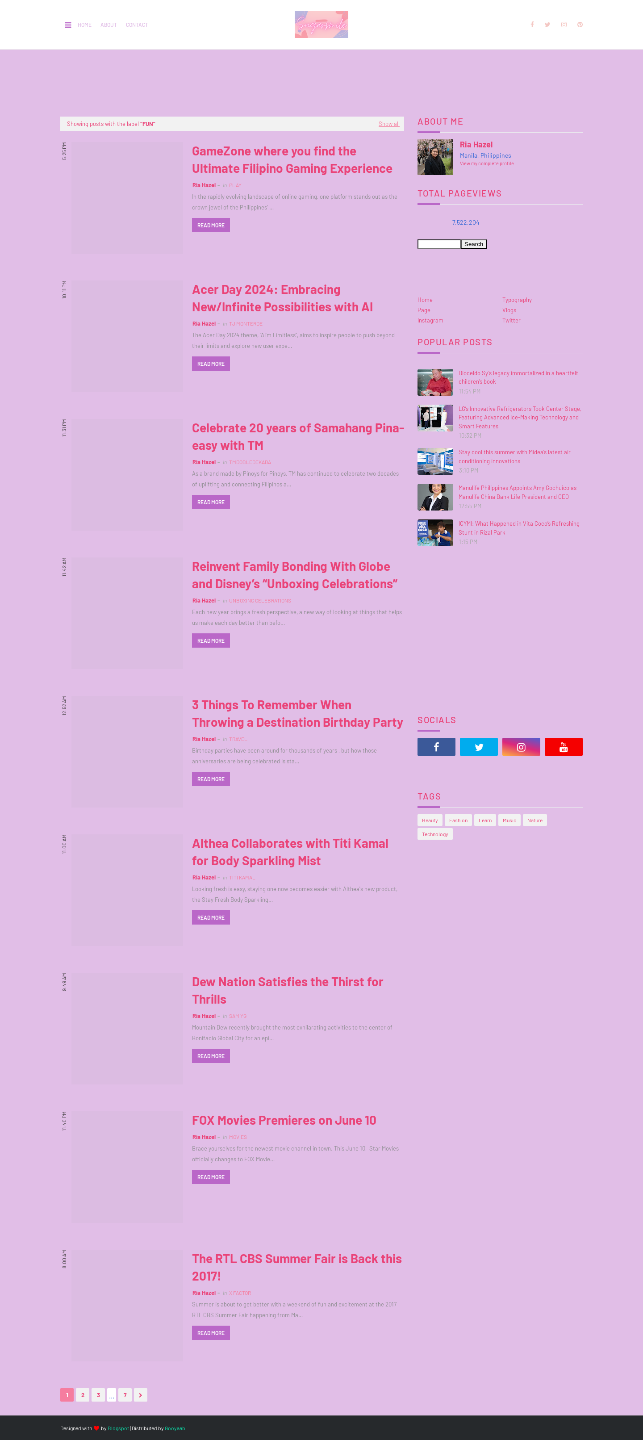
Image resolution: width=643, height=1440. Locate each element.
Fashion (458, 820)
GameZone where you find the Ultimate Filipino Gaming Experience (292, 159)
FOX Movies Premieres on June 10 (284, 1119)
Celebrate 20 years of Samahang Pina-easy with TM (298, 436)
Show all (389, 123)
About (108, 24)
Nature (535, 820)
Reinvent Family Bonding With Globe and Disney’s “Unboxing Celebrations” (294, 574)
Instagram (430, 320)
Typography (517, 299)
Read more (211, 225)
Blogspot (118, 1428)
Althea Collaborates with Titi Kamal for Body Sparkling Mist (290, 851)
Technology (435, 834)
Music (509, 820)
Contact (137, 24)
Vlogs (509, 310)
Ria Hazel (204, 184)
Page (424, 310)
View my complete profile (487, 163)
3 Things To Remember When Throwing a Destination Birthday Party (297, 713)
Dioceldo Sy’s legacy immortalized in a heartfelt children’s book (518, 377)
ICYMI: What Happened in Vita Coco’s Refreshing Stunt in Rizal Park (519, 528)
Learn (485, 820)
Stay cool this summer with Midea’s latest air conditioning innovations (515, 456)
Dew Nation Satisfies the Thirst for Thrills (288, 990)
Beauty (430, 820)
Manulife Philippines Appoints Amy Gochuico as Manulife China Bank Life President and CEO (517, 492)
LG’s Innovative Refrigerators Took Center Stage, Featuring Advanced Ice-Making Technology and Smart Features (520, 417)
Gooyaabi (176, 1428)
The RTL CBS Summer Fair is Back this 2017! (297, 1267)
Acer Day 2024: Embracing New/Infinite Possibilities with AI (282, 297)
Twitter (511, 320)
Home (85, 24)
